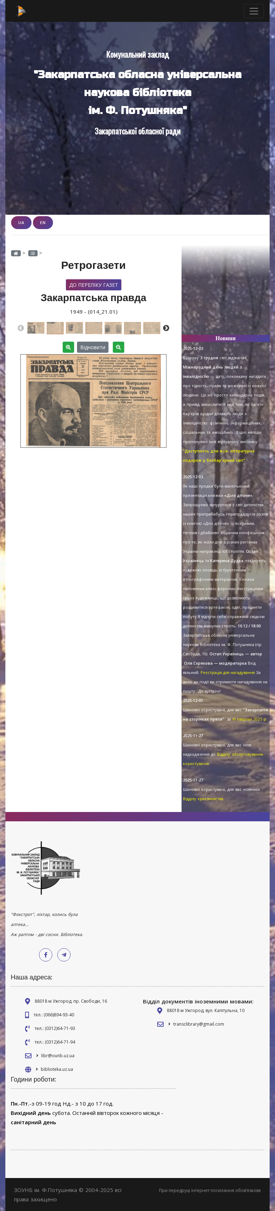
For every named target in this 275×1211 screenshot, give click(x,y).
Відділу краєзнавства (203, 798)
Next (166, 328)
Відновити (92, 347)
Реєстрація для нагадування (228, 672)
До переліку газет (93, 284)
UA (21, 222)
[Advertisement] (226, 293)
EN (43, 222)
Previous (20, 328)
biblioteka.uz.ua (57, 1069)
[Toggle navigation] (254, 11)
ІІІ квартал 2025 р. (249, 719)
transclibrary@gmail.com (198, 1024)
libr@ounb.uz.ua (57, 1056)
